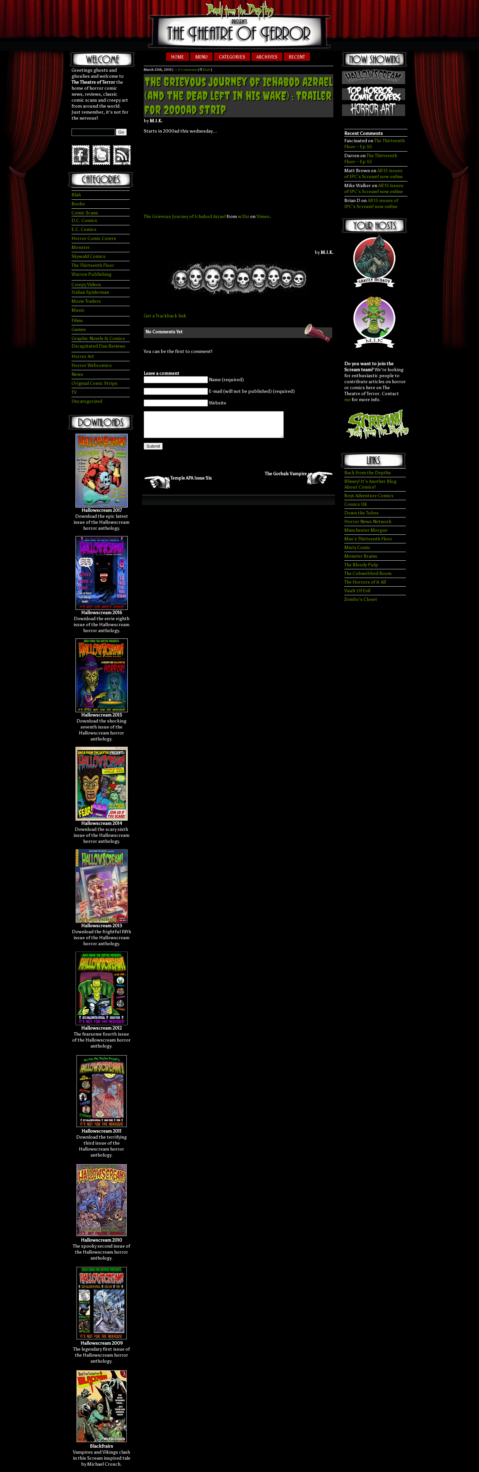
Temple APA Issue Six (191, 483)
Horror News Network (368, 521)
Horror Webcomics (92, 365)
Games (79, 329)
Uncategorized (87, 401)
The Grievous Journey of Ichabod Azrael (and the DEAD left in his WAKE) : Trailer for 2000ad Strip (238, 96)
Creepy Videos (86, 284)
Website (217, 403)
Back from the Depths (367, 473)
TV (74, 392)
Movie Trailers (86, 301)
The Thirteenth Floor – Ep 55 (370, 159)
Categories (232, 57)
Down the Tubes (361, 513)
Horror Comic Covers (94, 238)
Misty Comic (357, 547)
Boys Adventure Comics (369, 496)
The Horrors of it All (365, 582)
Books (78, 204)
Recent (297, 57)
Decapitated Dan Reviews (98, 346)
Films (77, 320)
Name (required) (226, 380)
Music (78, 310)
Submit (153, 451)
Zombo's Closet (360, 599)
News (77, 374)
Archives (266, 57)
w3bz (243, 216)
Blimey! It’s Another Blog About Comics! (370, 484)
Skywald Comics (88, 256)
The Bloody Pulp (361, 565)
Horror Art (83, 356)
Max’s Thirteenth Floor (368, 539)
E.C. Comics (84, 229)
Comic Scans (85, 213)
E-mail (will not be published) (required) (252, 391)
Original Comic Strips (94, 383)
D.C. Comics (84, 220)
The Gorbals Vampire (286, 478)
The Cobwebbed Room (368, 573)
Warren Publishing (91, 274)
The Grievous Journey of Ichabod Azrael (185, 216)
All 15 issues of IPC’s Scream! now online (373, 173)
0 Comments (188, 70)
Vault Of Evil (357, 591)
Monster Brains (360, 556)
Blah (76, 195)
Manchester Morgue (366, 530)
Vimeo (262, 216)
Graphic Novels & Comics (98, 338)
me (347, 399)
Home (177, 57)
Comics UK (355, 504)
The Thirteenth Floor (93, 265)
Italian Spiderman (90, 292)
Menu (201, 57)
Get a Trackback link (165, 316)
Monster (81, 247)
